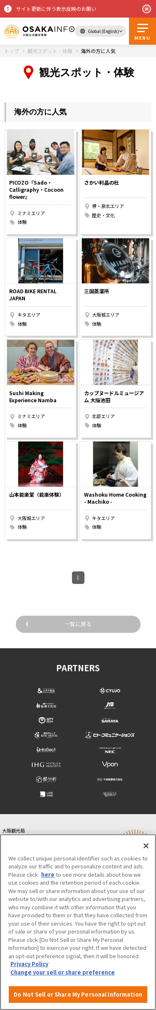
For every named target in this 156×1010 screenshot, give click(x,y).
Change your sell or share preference (62, 972)
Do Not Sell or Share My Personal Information (78, 994)
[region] (78, 922)
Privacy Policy (29, 964)
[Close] (146, 846)
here (47, 874)
